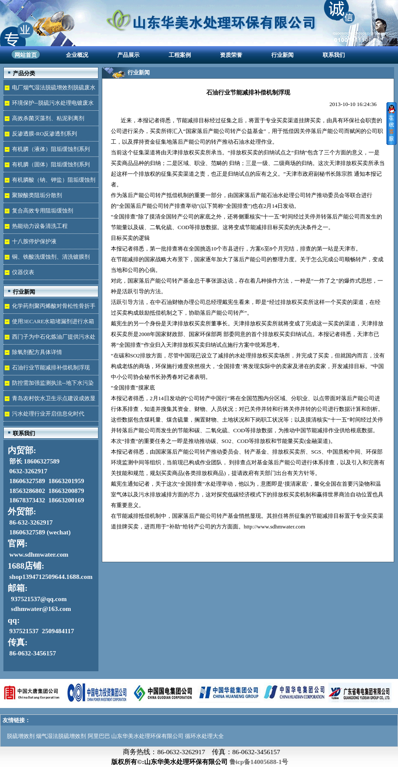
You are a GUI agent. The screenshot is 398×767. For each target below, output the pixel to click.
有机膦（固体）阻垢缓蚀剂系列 (51, 164)
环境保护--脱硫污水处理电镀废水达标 (48, 105)
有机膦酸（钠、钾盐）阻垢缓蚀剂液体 (49, 182)
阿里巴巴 (99, 736)
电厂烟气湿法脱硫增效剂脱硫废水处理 (49, 89)
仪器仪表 (23, 272)
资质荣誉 (231, 55)
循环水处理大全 (204, 736)
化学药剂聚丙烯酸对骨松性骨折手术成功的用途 (49, 308)
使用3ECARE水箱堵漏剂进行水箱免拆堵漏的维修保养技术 (48, 323)
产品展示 (128, 55)
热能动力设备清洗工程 (40, 226)
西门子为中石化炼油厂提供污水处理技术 (49, 338)
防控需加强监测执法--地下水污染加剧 (48, 385)
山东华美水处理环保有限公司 (147, 736)
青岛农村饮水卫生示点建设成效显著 (49, 400)
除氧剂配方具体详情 (37, 352)
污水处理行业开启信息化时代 (48, 413)
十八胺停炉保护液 (34, 241)
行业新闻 (282, 55)
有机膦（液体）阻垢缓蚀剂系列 (51, 149)
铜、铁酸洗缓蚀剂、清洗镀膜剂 (51, 257)
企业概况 (77, 55)
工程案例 (180, 55)
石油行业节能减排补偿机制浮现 (51, 367)
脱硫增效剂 (21, 736)
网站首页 (26, 55)
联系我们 (334, 55)
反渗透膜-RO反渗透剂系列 (44, 133)
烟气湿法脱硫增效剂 (61, 736)
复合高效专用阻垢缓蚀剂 (42, 210)
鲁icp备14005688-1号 (258, 761)
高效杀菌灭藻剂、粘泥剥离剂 (48, 118)
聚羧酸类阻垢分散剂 (37, 195)
